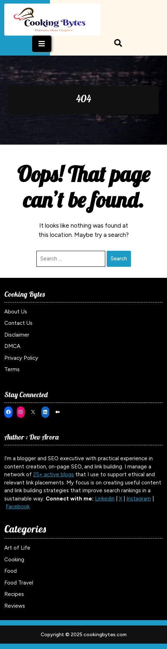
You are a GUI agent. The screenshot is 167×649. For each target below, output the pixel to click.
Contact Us (18, 323)
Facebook (18, 506)
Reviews (14, 606)
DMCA (12, 346)
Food (10, 571)
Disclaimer (16, 335)
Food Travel (18, 583)
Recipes (14, 594)
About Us (15, 311)
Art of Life (17, 548)
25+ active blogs (53, 474)
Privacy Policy (21, 358)
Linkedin (105, 498)
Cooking (14, 559)
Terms (12, 369)
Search (119, 258)
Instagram (138, 498)
